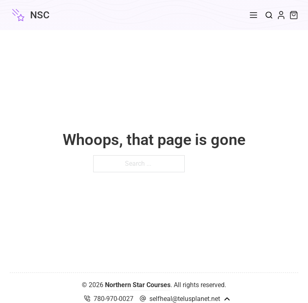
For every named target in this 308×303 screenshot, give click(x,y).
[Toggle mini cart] (293, 15)
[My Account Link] (281, 15)
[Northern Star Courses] (30, 15)
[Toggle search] (269, 15)
